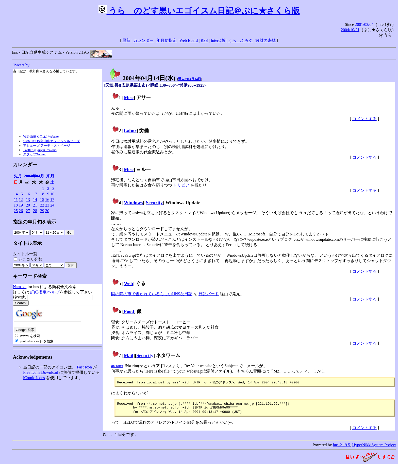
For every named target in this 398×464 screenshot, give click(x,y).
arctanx (117, 366)
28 (35, 211)
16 (47, 199)
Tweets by (21, 65)
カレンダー (143, 40)
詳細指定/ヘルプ (45, 292)
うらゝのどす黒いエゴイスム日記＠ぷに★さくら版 (199, 10)
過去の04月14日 (189, 79)
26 (21, 211)
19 (21, 205)
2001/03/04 (364, 24)
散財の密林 (265, 40)
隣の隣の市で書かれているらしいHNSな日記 (151, 294)
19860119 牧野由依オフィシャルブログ (51, 141)
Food (129, 311)
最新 (126, 40)
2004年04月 (34, 176)
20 (28, 205)
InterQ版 (218, 40)
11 (16, 199)
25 (16, 211)
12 (21, 199)
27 (28, 211)
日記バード (208, 294)
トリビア (181, 185)
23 (47, 205)
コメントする (364, 119)
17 (52, 199)
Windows (133, 202)
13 (28, 199)
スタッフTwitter (34, 154)
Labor (130, 130)
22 (42, 205)
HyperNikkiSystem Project (374, 447)
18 (16, 205)
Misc (129, 97)
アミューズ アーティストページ (46, 145)
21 (35, 205)
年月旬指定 (166, 40)
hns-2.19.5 (341, 447)
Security (154, 202)
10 (52, 194)
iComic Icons (34, 378)
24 (52, 205)
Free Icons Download (40, 372)
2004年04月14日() (142, 78)
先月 (18, 176)
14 (35, 199)
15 (42, 199)
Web (128, 283)
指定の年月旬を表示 (34, 222)
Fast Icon (84, 367)
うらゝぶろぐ (240, 40)
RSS (204, 40)
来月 (50, 176)
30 (47, 211)
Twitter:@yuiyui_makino (40, 150)
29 (42, 211)
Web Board (188, 40)
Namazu (19, 287)
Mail (128, 355)
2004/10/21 (350, 30)
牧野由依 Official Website (41, 136)
